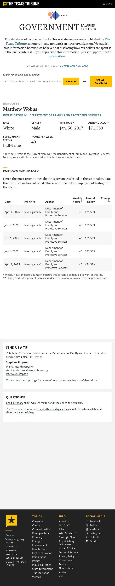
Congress (37, 521)
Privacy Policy (66, 556)
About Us (64, 521)
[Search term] (33, 81)
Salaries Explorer (88, 27)
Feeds (62, 564)
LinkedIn (93, 537)
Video (62, 576)
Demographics (40, 533)
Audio (62, 572)
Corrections (65, 560)
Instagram (94, 533)
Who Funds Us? (68, 533)
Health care (38, 549)
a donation (57, 56)
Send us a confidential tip (14, 556)
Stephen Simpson (17, 362)
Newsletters (66, 568)
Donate (9, 535)
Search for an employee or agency (21, 74)
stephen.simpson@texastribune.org (27, 370)
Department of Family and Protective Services (65, 115)
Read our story (14, 402)
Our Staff (64, 525)
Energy (36, 541)
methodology (26, 412)
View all (36, 576)
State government (42, 568)
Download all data (74, 65)
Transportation (40, 572)
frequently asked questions (53, 409)
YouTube (93, 529)
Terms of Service (68, 552)
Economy (37, 537)
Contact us (11, 546)
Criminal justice (41, 529)
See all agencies (101, 81)
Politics (36, 561)
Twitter (92, 525)
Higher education (42, 553)
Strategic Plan (67, 537)
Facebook (93, 521)
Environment (39, 545)
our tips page (29, 380)
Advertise (10, 550)
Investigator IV (15, 115)
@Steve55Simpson (17, 373)
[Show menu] (107, 4)
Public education (41, 565)
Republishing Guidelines (66, 542)
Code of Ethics (67, 548)
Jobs (61, 529)
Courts (36, 525)
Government (49, 27)
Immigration (39, 557)
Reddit (91, 541)
